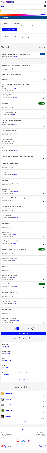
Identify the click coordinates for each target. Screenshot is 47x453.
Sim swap (5, 103)
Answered (42, 103)
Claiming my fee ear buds (9, 318)
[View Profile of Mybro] (14, 200)
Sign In (45, 2)
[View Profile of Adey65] (15, 124)
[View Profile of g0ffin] (14, 78)
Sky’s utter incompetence (10, 148)
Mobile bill (5, 180)
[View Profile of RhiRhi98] (15, 251)
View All (23, 421)
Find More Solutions (23, 379)
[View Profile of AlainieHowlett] (16, 303)
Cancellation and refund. (9, 258)
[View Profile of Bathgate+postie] (17, 141)
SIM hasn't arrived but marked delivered (14, 249)
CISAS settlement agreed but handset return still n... (18, 156)
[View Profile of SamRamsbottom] (16, 312)
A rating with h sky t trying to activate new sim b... (17, 241)
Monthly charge (6, 215)
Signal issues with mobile (9, 301)
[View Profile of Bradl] (14, 114)
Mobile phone (6, 223)
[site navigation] (1, 2)
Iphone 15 (5, 266)
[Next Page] (32, 328)
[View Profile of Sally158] (15, 174)
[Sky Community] (9, 2)
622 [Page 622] (29, 328)
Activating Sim (6, 189)
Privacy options (4, 432)
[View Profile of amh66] (14, 277)
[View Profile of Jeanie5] (14, 243)
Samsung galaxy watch (9, 131)
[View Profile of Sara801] (15, 226)
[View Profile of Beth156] (14, 88)
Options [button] (41, 47)
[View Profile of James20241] (7, 360)
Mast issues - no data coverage (11, 74)
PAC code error (6, 309)
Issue (3, 359)
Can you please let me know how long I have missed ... (18, 198)
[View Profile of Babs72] (14, 68)
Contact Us (43, 435)
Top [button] (24, 429)
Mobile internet (6, 232)
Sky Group (3, 437)
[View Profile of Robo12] (14, 234)
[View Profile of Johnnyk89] (15, 150)
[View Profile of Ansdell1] (15, 286)
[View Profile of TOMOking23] (16, 183)
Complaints (3, 435)
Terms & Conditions (41, 432)
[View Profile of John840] (15, 208)
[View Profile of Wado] (14, 260)
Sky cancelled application (9, 112)
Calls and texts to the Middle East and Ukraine (16, 54)
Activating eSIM (6, 95)
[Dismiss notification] (45, 6)
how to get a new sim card (10, 292)
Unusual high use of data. (9, 275)
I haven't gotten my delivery (10, 163)
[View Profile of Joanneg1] (15, 97)
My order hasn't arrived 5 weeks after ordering (16, 65)
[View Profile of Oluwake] (15, 165)
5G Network (5, 284)
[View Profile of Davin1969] (15, 294)
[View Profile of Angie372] (15, 159)
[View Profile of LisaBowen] (7, 353)
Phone (4, 172)
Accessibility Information (40, 434)
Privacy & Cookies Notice (6, 434)
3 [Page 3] (22, 328)
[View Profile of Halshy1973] (15, 191)
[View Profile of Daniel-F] (15, 56)
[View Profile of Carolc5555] (14, 133)
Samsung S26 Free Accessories (11, 121)
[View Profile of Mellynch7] (15, 217)
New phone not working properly (12, 206)
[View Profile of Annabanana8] (16, 320)
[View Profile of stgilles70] (15, 105)
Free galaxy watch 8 (8, 139)
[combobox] (21, 12)
